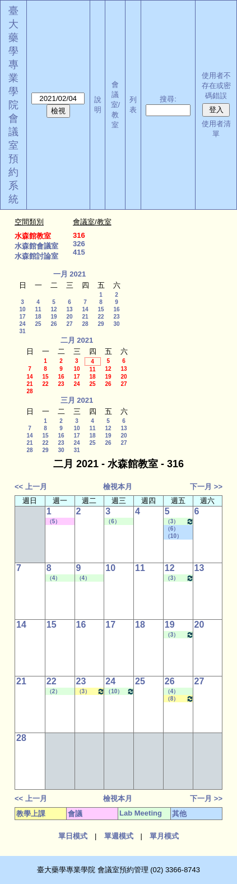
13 (69, 309)
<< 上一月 (31, 486)
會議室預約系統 (13, 159)
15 (100, 309)
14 (85, 309)
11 (38, 309)
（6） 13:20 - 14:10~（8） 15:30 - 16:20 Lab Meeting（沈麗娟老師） (119, 521)
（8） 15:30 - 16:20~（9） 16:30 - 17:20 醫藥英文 (179, 698)
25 (38, 324)
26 (53, 324)
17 (22, 317)
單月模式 (164, 836)
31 (22, 331)
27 (69, 324)
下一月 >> (206, 486)
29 (100, 324)
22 (100, 317)
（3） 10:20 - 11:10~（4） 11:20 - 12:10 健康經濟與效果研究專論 (90, 691)
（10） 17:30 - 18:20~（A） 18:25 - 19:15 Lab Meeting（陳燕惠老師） (119, 691)
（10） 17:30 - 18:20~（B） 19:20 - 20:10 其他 (178, 536)
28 (85, 324)
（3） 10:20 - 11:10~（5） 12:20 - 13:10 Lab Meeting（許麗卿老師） (179, 521)
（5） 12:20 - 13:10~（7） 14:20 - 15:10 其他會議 (60, 521)
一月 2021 (69, 274)
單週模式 (118, 836)
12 (53, 309)
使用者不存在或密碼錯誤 (216, 85)
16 (116, 309)
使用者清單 (216, 128)
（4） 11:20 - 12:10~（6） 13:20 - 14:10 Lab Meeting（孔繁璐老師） (179, 691)
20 (69, 317)
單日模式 (72, 836)
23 (116, 317)
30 (116, 324)
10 (22, 309)
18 (38, 317)
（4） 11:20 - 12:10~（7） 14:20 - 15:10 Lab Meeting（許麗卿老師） (61, 578)
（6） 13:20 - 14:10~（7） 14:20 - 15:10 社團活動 (178, 529)
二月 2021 (77, 340)
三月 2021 (77, 400)
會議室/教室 (115, 104)
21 (85, 317)
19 (53, 317)
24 (22, 324)
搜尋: (168, 99)
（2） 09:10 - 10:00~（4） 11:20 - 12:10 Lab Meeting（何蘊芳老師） (61, 691)
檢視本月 (117, 486)
